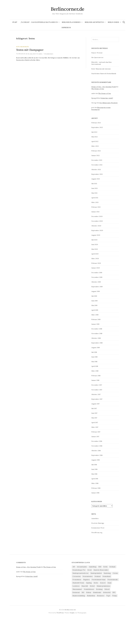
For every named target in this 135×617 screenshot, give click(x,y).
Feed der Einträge (97, 523)
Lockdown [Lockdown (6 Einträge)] (76, 586)
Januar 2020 (95, 268)
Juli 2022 (94, 132)
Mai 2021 (94, 193)
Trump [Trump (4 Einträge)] (114, 596)
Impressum (66, 28)
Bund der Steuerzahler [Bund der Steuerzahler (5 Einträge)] (101, 570)
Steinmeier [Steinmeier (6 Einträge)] (100, 596)
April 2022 (94, 141)
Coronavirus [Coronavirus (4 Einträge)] (76, 576)
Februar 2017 (95, 432)
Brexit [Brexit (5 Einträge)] (89, 570)
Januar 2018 (95, 380)
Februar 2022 (96, 151)
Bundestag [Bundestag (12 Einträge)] (107, 573)
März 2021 (94, 202)
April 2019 (94, 310)
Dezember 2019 (96, 272)
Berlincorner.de (67, 9)
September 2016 (97, 455)
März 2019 (94, 315)
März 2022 (95, 146)
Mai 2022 (94, 137)
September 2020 (97, 230)
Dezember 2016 (96, 441)
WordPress (60, 613)
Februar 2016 (95, 488)
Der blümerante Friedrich (108, 103)
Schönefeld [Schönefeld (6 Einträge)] (106, 592)
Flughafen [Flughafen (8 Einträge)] (86, 579)
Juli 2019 (94, 296)
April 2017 (94, 422)
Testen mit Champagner (30, 50)
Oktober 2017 (96, 394)
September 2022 (97, 127)
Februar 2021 (95, 207)
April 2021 (94, 198)
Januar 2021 (95, 212)
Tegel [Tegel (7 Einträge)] (108, 596)
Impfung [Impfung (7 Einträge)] (89, 583)
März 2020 (95, 258)
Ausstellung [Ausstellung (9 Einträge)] (92, 567)
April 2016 (94, 479)
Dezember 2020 (97, 216)
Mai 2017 (94, 418)
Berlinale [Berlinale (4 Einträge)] (112, 567)
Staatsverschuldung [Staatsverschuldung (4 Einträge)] (79, 596)
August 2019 (95, 291)
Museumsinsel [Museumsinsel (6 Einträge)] (77, 589)
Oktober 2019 (96, 282)
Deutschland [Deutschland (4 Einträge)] (106, 576)
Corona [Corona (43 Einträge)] (115, 573)
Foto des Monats (22, 47)
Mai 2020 (94, 249)
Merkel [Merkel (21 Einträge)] (92, 586)
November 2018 (96, 333)
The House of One (97, 89)
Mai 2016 (94, 474)
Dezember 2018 (96, 329)
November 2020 (97, 221)
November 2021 (96, 165)
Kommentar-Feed (97, 528)
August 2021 (95, 179)
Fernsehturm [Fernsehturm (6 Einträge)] (77, 579)
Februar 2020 (96, 263)
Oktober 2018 (96, 338)
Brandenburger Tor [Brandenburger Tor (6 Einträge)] (79, 570)
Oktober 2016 (96, 450)
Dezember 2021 (96, 160)
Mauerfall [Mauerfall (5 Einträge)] (85, 586)
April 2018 (94, 366)
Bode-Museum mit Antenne (101, 69)
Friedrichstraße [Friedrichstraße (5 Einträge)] (113, 579)
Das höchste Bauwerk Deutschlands (103, 73)
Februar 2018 (95, 375)
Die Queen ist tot (97, 57)
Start (14, 22)
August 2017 (95, 404)
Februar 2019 (95, 319)
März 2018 (94, 371)
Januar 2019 (95, 324)
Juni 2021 (94, 188)
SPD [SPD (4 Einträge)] (114, 592)
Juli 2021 (94, 183)
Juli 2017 (94, 408)
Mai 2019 (94, 305)
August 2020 (95, 235)
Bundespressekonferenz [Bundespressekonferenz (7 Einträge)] (80, 573)
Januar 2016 (95, 493)
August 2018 (95, 347)
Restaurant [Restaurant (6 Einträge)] (76, 592)
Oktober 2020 (96, 226)
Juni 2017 (94, 413)
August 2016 (95, 460)
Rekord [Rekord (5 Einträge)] (107, 589)
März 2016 (94, 483)
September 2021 (97, 174)
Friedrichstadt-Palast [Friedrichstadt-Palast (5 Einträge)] (98, 579)
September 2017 (96, 399)
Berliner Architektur (94, 22)
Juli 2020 (94, 240)
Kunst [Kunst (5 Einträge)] (109, 583)
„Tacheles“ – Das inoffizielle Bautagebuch (39, 22)
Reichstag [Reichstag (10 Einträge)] (99, 589)
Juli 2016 (94, 465)
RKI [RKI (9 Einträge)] (83, 592)
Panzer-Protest (96, 53)
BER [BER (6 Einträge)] (99, 567)
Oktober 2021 (96, 169)
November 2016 (96, 446)
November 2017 (96, 390)
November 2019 (96, 277)
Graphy (72, 613)
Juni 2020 (94, 244)
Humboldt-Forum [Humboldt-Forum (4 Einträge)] (78, 583)
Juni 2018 (94, 357)
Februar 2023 (96, 123)
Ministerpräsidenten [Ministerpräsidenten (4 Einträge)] (103, 586)
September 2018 (97, 343)
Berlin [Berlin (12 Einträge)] (105, 567)
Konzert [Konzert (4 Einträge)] (102, 583)
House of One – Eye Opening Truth (103, 87)
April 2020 (94, 254)
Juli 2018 (94, 352)
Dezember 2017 (96, 385)
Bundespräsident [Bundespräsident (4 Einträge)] (96, 573)
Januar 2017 (95, 436)
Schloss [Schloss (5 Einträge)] (88, 592)
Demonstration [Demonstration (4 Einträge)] (87, 576)
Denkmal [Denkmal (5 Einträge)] (97, 576)
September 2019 (97, 286)
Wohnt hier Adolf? (106, 98)
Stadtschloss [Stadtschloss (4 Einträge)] (91, 596)
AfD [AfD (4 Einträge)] (74, 567)
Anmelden (94, 518)
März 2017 (94, 427)
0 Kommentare (48, 54)
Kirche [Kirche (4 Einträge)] (96, 583)
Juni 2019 (94, 301)
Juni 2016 (94, 469)
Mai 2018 (94, 361)
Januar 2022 (95, 155)
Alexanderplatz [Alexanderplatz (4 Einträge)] (82, 567)
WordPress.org (96, 532)
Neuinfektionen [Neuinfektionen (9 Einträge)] (89, 589)
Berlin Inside (113, 22)
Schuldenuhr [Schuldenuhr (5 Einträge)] (97, 592)
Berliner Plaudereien (71, 22)
